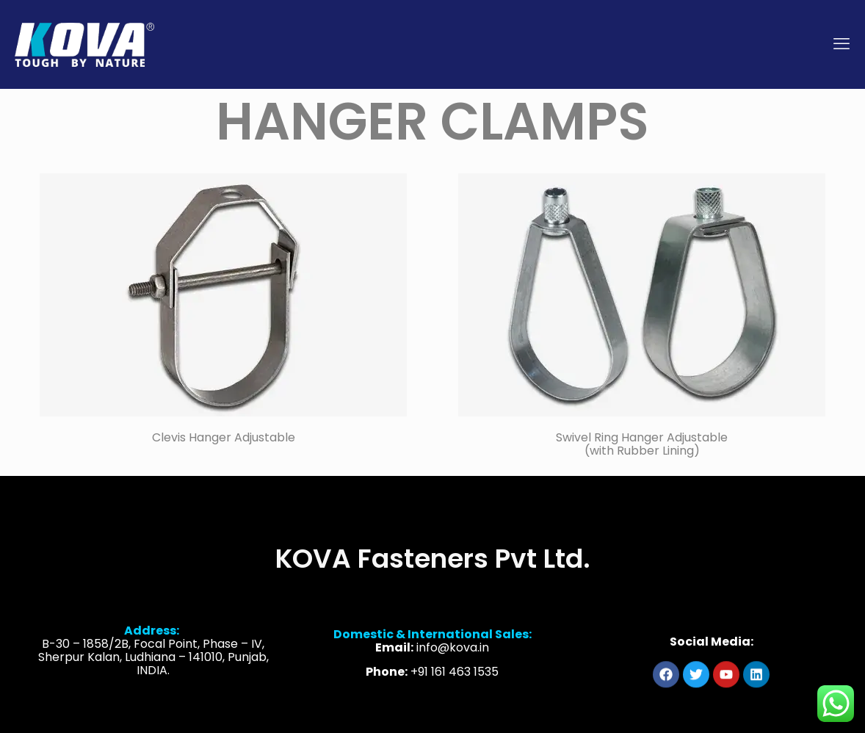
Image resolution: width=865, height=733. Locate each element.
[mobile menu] (841, 44)
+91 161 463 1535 (454, 681)
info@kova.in (452, 657)
